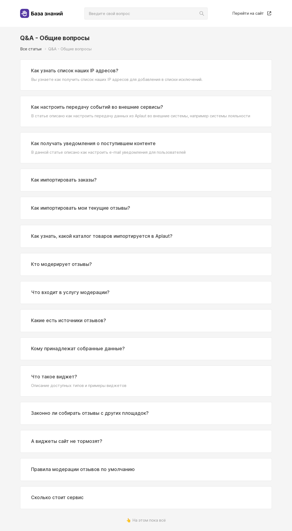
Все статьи (31, 48)
